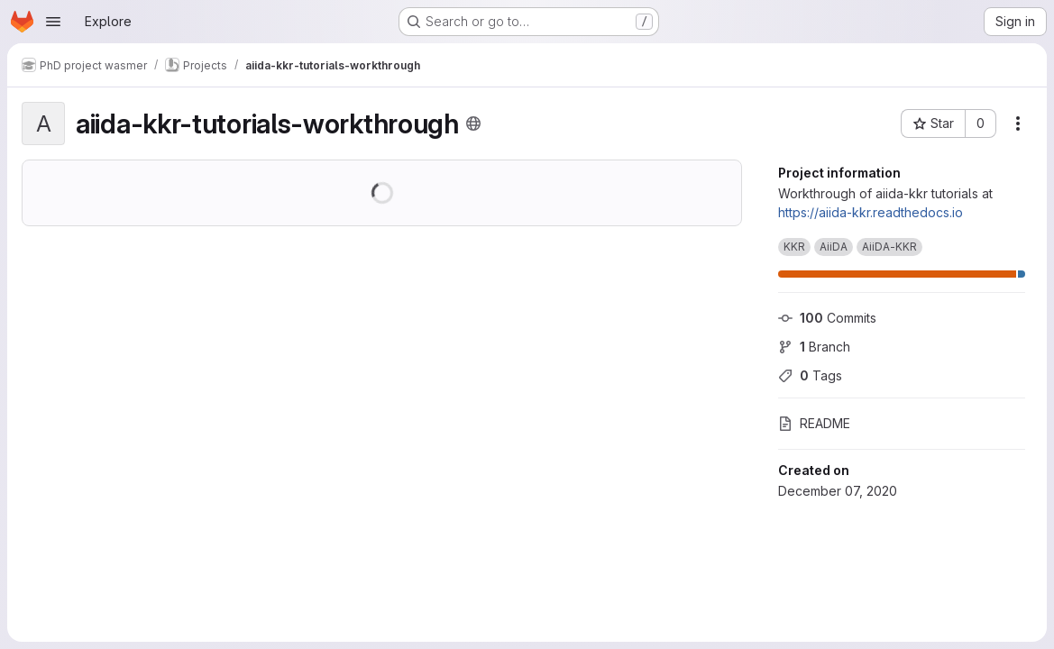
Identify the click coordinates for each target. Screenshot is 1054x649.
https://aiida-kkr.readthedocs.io (870, 212)
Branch (814, 346)
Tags (810, 375)
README (814, 423)
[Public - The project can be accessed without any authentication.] (473, 123)
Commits (827, 317)
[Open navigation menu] (53, 21)
